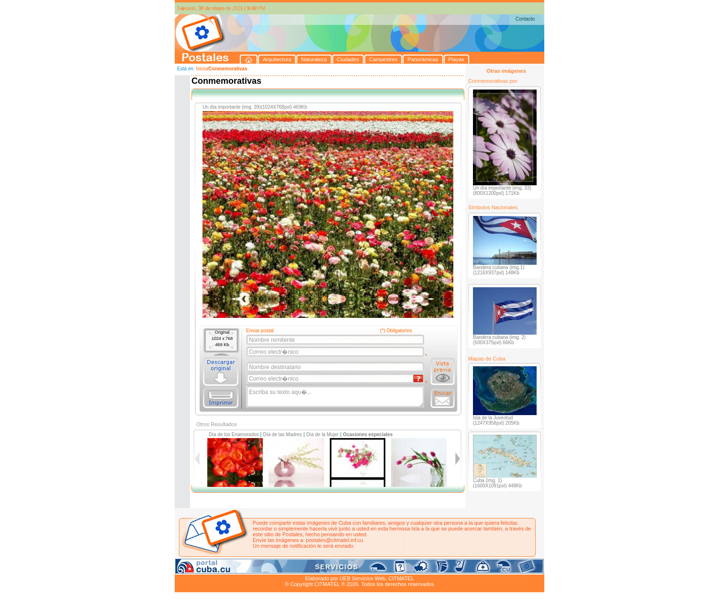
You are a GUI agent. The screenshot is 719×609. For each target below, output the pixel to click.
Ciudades (265, 567)
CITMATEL (401, 578)
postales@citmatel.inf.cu (334, 540)
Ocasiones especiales (368, 434)
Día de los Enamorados (234, 434)
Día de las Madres (282, 434)
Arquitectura (205, 567)
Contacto (525, 19)
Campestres (294, 567)
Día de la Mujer (322, 434)
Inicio (201, 68)
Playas (356, 567)
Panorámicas (328, 567)
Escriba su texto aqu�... (336, 397)
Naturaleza (236, 567)
